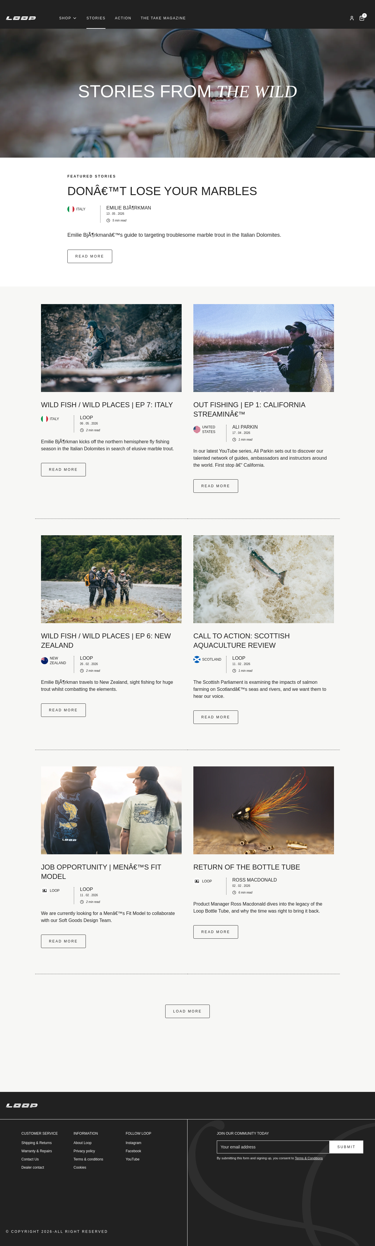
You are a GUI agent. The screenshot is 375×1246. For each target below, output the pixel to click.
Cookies (80, 1167)
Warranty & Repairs (36, 1151)
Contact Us (30, 1159)
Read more (89, 256)
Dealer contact (32, 1167)
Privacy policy (84, 1151)
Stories (95, 18)
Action (123, 18)
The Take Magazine (163, 18)
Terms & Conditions (309, 1158)
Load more (187, 1011)
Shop (68, 18)
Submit (346, 1147)
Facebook (133, 1151)
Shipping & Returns (36, 1143)
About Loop (82, 1143)
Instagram (133, 1143)
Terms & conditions (88, 1159)
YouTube (132, 1159)
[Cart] (361, 18)
